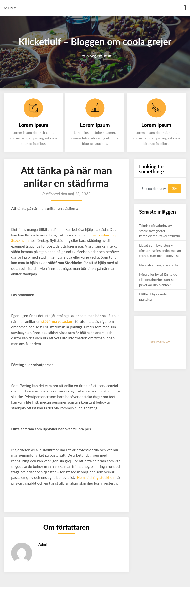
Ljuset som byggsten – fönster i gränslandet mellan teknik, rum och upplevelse (160, 250)
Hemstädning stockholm (96, 477)
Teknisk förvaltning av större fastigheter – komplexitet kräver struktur (159, 230)
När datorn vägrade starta (158, 265)
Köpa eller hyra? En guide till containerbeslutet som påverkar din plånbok (158, 279)
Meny (10, 7)
